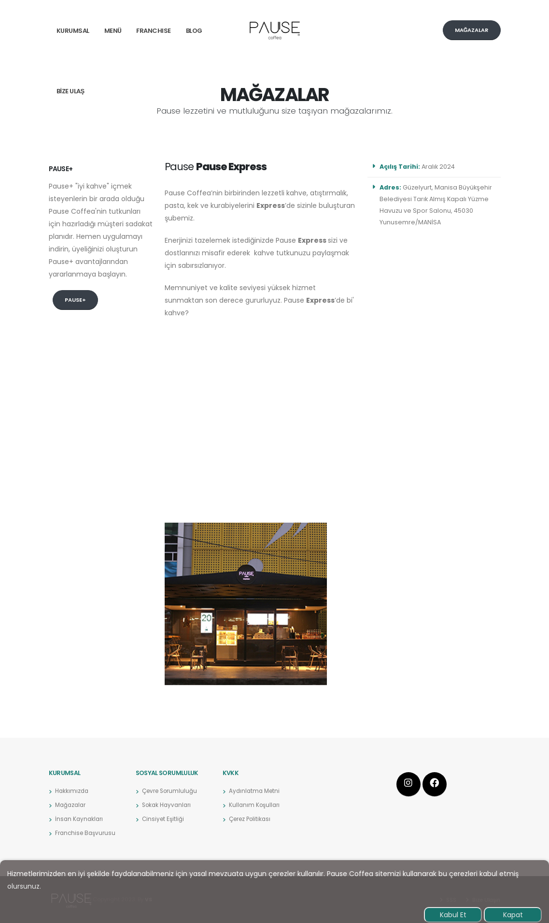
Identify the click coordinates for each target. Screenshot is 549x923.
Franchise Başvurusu (87, 833)
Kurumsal (72, 30)
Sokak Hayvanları (168, 805)
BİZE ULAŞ (70, 91)
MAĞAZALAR (472, 30)
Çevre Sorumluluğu (172, 791)
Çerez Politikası (252, 819)
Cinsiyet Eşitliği (164, 819)
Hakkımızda (72, 791)
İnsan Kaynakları (80, 819)
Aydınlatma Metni (255, 791)
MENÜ (113, 30)
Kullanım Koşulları (255, 805)
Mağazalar (72, 805)
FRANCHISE (153, 30)
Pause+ (75, 300)
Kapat (513, 915)
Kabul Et (453, 915)
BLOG (194, 30)
